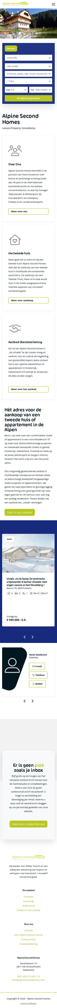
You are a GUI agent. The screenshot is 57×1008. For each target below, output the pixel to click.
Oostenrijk (28, 901)
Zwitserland (28, 905)
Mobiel (37, 683)
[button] (28, 98)
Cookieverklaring (28, 943)
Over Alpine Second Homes (28, 934)
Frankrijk (28, 896)
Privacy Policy (28, 939)
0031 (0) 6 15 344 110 (28, 976)
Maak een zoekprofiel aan (28, 824)
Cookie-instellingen (28, 1003)
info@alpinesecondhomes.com (28, 979)
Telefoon (38, 675)
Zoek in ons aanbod (19, 512)
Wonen (11, 48)
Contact (28, 930)
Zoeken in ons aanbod (28, 910)
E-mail (37, 666)
